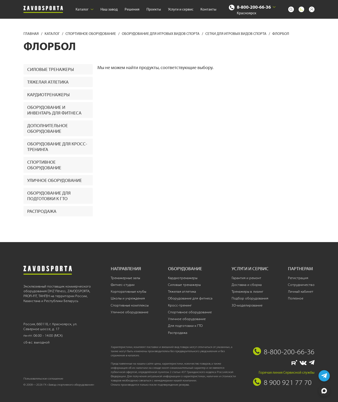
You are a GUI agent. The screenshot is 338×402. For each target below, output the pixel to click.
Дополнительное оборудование (47, 128)
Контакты (208, 9)
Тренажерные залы (125, 278)
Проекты (153, 9)
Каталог (84, 9)
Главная (31, 33)
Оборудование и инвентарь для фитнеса (54, 110)
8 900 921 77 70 (288, 382)
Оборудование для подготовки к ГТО (49, 195)
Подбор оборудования (250, 298)
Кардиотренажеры (48, 94)
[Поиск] (291, 9)
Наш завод (109, 9)
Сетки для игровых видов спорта (236, 33)
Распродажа (41, 211)
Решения (132, 9)
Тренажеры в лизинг (247, 291)
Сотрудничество (301, 285)
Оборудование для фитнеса (190, 298)
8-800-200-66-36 (254, 7)
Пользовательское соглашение (43, 378)
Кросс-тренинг (180, 305)
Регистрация (298, 278)
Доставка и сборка (247, 285)
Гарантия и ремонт (246, 278)
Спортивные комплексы (130, 305)
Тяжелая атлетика (48, 82)
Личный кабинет (300, 291)
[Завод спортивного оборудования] (43, 9)
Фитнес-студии (122, 285)
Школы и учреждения (128, 298)
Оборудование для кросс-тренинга (57, 146)
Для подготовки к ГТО (185, 326)
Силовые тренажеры (50, 69)
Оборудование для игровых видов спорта (161, 33)
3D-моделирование (247, 305)
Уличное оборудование (54, 180)
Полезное (295, 298)
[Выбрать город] (274, 7)
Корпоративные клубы (128, 291)
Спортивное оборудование (91, 33)
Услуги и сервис (180, 9)
